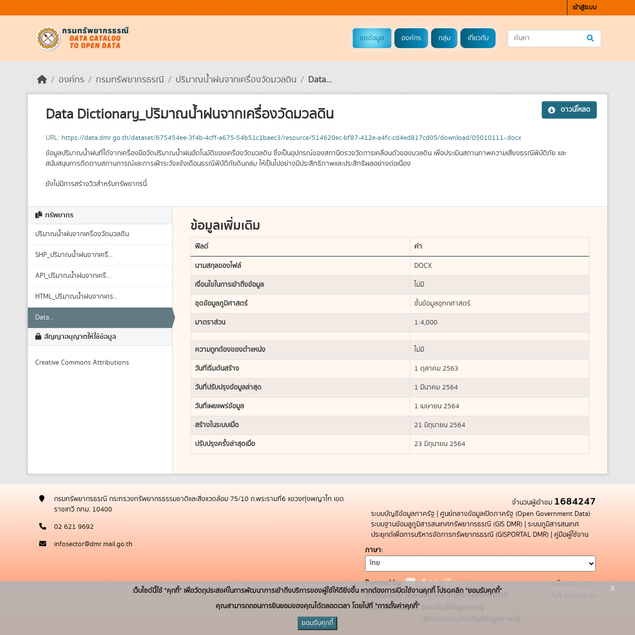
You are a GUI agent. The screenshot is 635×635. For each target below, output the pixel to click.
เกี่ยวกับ (478, 38)
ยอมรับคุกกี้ (317, 623)
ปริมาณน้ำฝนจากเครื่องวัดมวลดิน (236, 79)
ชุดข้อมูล (372, 38)
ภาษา (373, 550)
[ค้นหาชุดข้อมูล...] (554, 38)
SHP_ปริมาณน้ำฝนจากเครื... (74, 255)
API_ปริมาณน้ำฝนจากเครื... (73, 276)
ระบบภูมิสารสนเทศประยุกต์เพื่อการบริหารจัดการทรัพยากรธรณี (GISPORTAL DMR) (475, 529)
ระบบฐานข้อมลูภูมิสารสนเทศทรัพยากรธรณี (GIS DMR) (446, 524)
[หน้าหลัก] (42, 79)
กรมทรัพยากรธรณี (130, 79)
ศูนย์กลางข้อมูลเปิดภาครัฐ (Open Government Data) (515, 514)
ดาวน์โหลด (569, 110)
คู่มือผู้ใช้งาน (571, 535)
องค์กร (411, 38)
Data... (320, 79)
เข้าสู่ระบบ (584, 7)
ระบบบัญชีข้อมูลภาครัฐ (403, 514)
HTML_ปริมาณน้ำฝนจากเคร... (76, 297)
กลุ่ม (444, 38)
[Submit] (591, 38)
